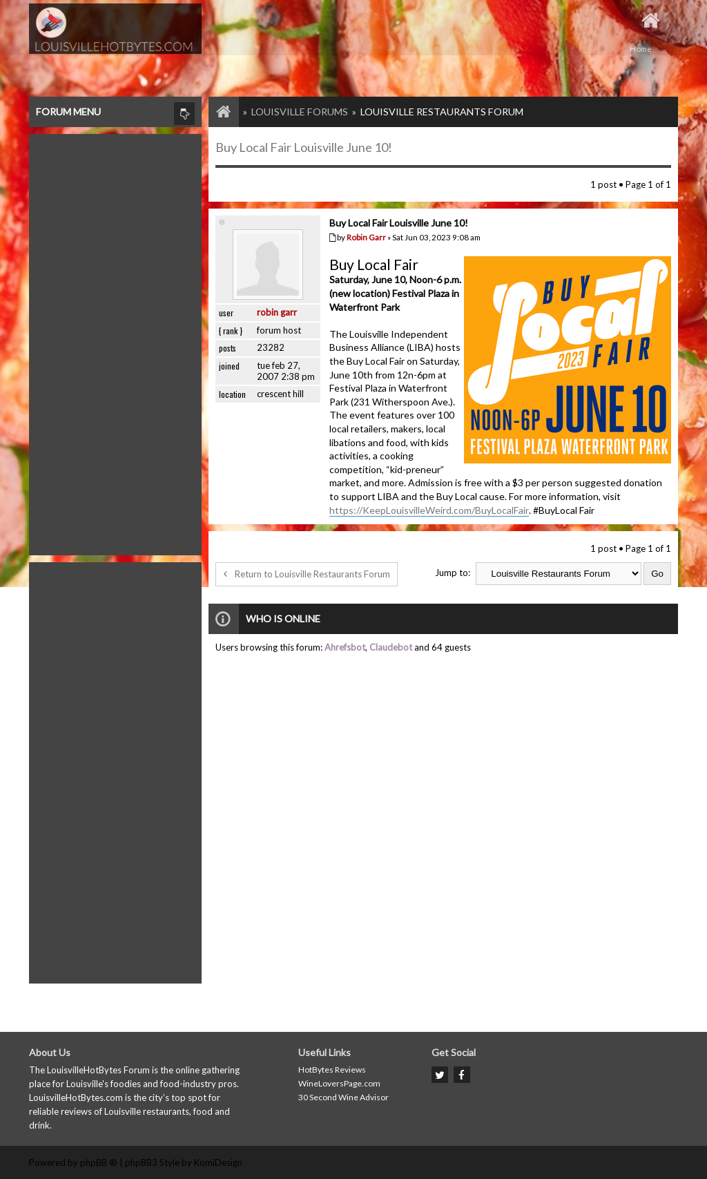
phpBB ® (98, 1162)
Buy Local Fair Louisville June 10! (303, 147)
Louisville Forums (299, 111)
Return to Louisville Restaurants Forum (306, 573)
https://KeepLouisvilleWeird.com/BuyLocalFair (429, 510)
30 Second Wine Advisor (343, 1097)
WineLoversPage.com (339, 1083)
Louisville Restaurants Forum (441, 111)
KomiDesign (218, 1162)
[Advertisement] (115, 341)
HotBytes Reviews (332, 1069)
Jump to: (452, 572)
